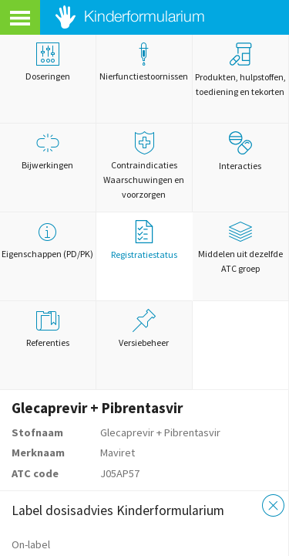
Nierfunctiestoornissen (144, 62)
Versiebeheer (144, 328)
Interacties (240, 151)
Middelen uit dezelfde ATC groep (240, 247)
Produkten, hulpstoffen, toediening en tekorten (240, 69)
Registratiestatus (144, 240)
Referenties (48, 328)
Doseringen (48, 62)
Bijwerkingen (48, 151)
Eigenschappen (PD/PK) (48, 239)
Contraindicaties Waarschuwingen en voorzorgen (144, 165)
